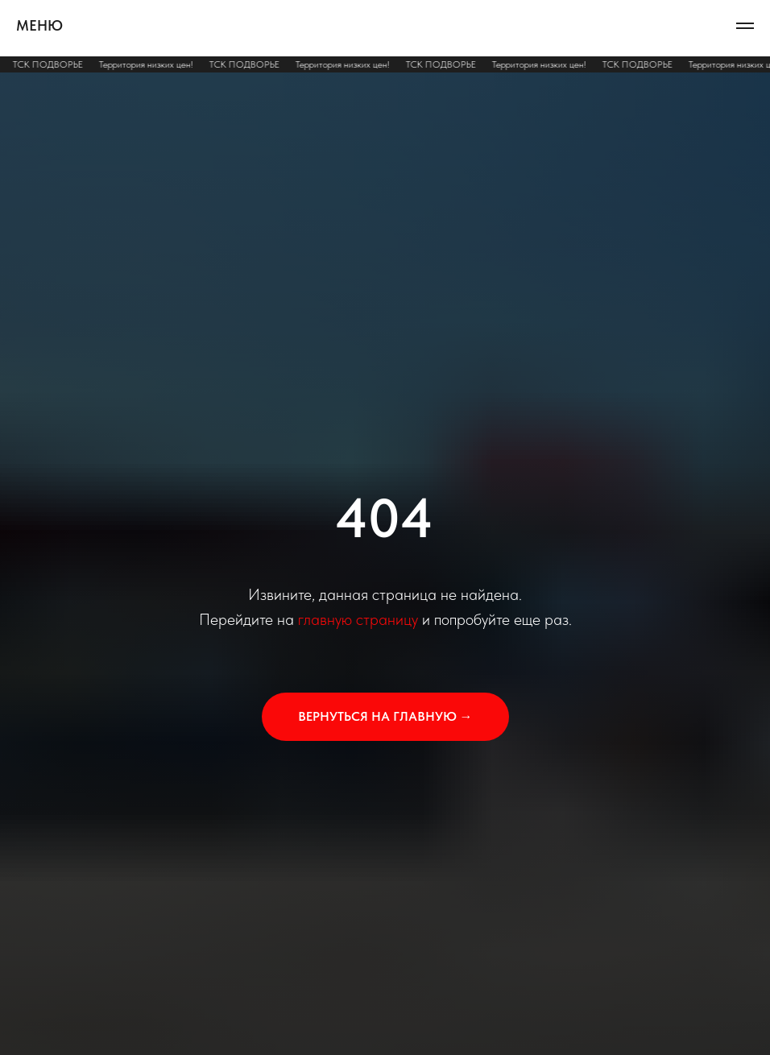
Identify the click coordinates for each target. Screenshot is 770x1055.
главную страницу (358, 619)
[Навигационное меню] (745, 26)
